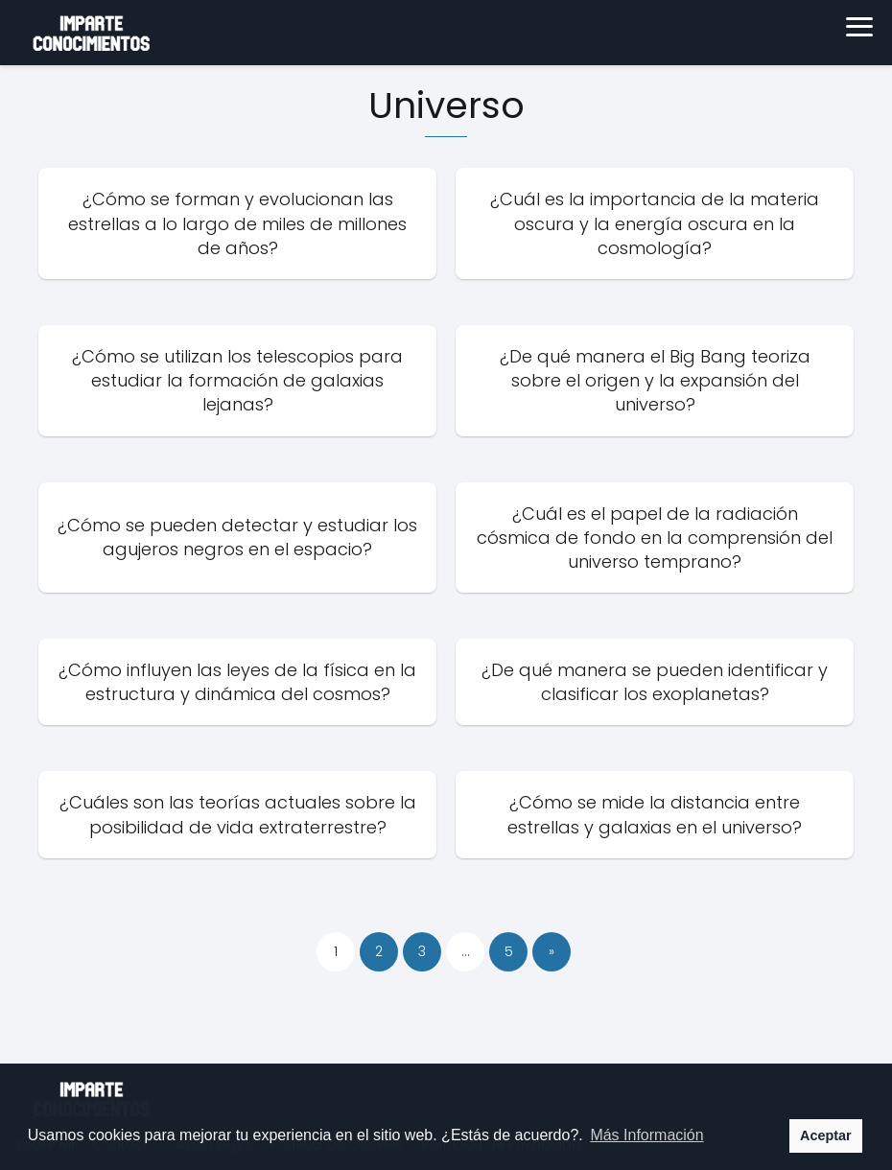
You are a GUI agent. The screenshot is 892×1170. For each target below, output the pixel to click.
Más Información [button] (646, 1135)
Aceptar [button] (826, 1135)
